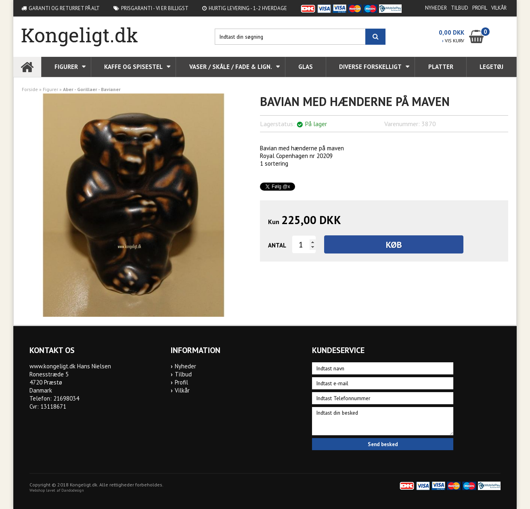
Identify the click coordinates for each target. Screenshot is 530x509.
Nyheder (436, 7)
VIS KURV (453, 40)
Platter (440, 67)
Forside (30, 89)
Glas (305, 67)
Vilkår (499, 7)
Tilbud (459, 7)
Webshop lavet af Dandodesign (56, 490)
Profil (479, 7)
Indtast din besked (382, 421)
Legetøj (491, 67)
